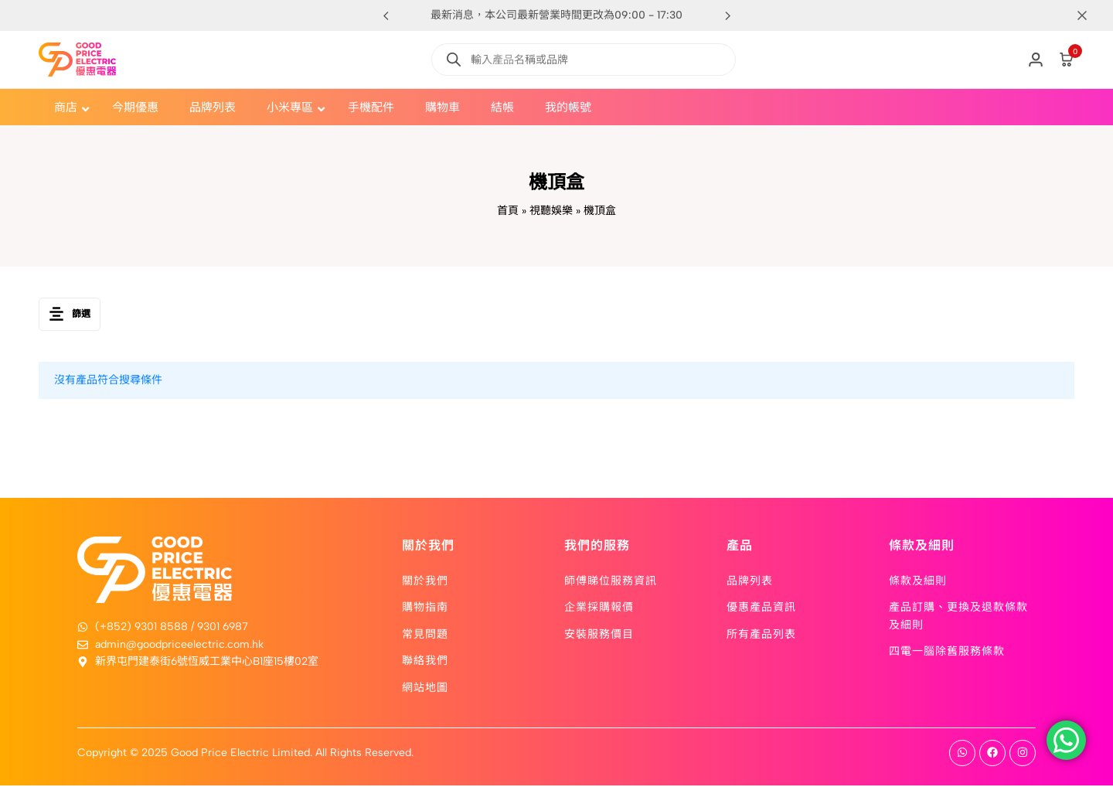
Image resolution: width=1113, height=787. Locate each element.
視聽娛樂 (551, 210)
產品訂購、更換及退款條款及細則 (958, 617)
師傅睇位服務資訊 (610, 581)
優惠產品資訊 (761, 608)
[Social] (962, 754)
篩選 (69, 315)
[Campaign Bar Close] (1085, 15)
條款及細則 (918, 581)
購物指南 (425, 608)
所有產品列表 (761, 634)
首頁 (508, 210)
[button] (727, 15)
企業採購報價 (599, 608)
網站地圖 (425, 688)
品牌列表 (750, 581)
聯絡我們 (425, 661)
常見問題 (425, 634)
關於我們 (425, 581)
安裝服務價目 (599, 634)
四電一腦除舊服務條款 (947, 651)
